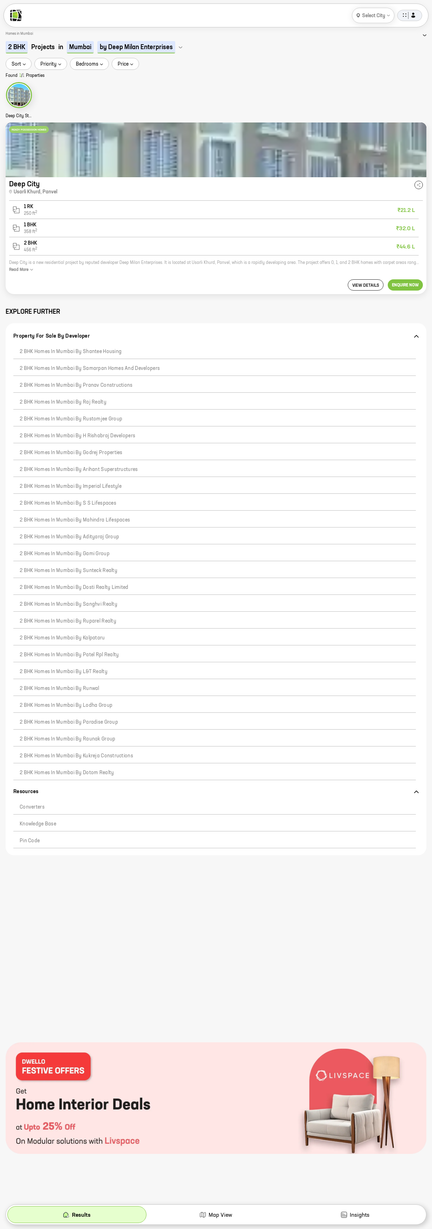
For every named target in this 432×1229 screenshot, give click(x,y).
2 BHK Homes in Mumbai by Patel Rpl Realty (69, 654)
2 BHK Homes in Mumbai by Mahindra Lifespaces (75, 520)
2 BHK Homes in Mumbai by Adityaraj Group (69, 536)
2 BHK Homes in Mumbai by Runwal (59, 688)
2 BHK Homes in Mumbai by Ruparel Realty (68, 621)
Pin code (30, 840)
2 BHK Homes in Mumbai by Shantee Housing (71, 351)
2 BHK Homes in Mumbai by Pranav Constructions (76, 385)
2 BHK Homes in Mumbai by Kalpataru (62, 638)
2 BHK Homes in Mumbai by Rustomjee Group (71, 419)
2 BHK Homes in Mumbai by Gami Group (65, 553)
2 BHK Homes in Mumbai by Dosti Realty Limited (74, 587)
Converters (32, 807)
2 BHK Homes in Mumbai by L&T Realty (63, 671)
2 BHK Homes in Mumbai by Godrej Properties (71, 452)
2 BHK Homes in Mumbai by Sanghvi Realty (68, 604)
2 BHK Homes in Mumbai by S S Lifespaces (68, 503)
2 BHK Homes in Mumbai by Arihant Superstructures (79, 469)
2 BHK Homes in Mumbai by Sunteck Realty (68, 570)
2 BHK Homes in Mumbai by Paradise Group (69, 722)
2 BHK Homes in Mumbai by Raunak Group (67, 739)
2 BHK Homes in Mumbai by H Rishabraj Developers (77, 435)
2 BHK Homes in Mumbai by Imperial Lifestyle (71, 486)
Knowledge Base (38, 824)
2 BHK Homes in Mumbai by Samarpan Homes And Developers (90, 368)
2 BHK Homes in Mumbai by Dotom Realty (67, 772)
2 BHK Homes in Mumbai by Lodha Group (66, 705)
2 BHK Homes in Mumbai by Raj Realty (63, 402)
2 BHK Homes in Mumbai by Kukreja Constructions (76, 755)
